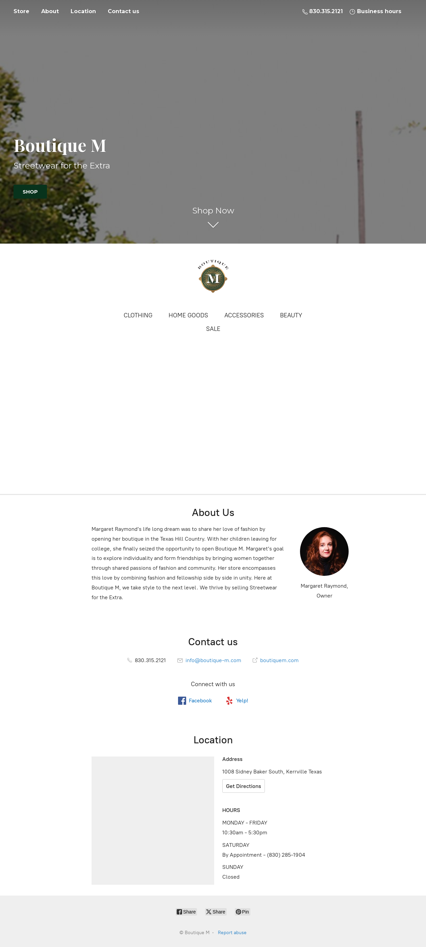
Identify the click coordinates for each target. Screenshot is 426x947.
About (50, 11)
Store (21, 11)
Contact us (123, 11)
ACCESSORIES (244, 315)
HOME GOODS (188, 315)
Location (83, 11)
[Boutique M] (213, 276)
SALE (213, 329)
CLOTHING (138, 315)
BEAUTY (291, 315)
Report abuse (232, 932)
